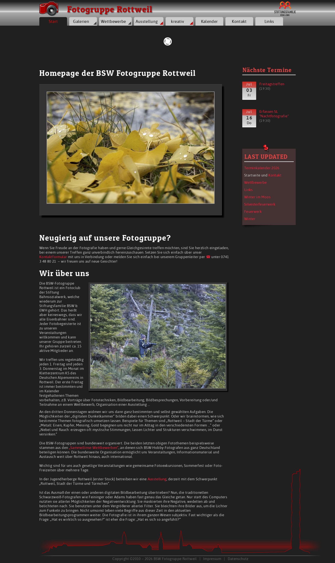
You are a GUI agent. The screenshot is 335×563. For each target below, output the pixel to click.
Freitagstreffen (271, 84)
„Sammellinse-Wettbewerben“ (94, 447)
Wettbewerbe (113, 21)
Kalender (209, 21)
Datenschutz (238, 558)
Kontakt (239, 21)
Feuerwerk (253, 211)
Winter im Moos (257, 197)
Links (269, 21)
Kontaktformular (53, 256)
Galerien (81, 21)
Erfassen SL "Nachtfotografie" (274, 113)
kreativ (177, 21)
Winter (249, 218)
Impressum (212, 558)
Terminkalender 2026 (261, 168)
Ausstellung (147, 21)
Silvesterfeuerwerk (259, 204)
